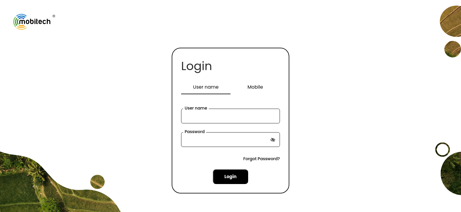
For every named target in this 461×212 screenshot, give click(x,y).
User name (196, 108)
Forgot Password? (261, 159)
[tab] (205, 87)
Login (196, 66)
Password (195, 132)
